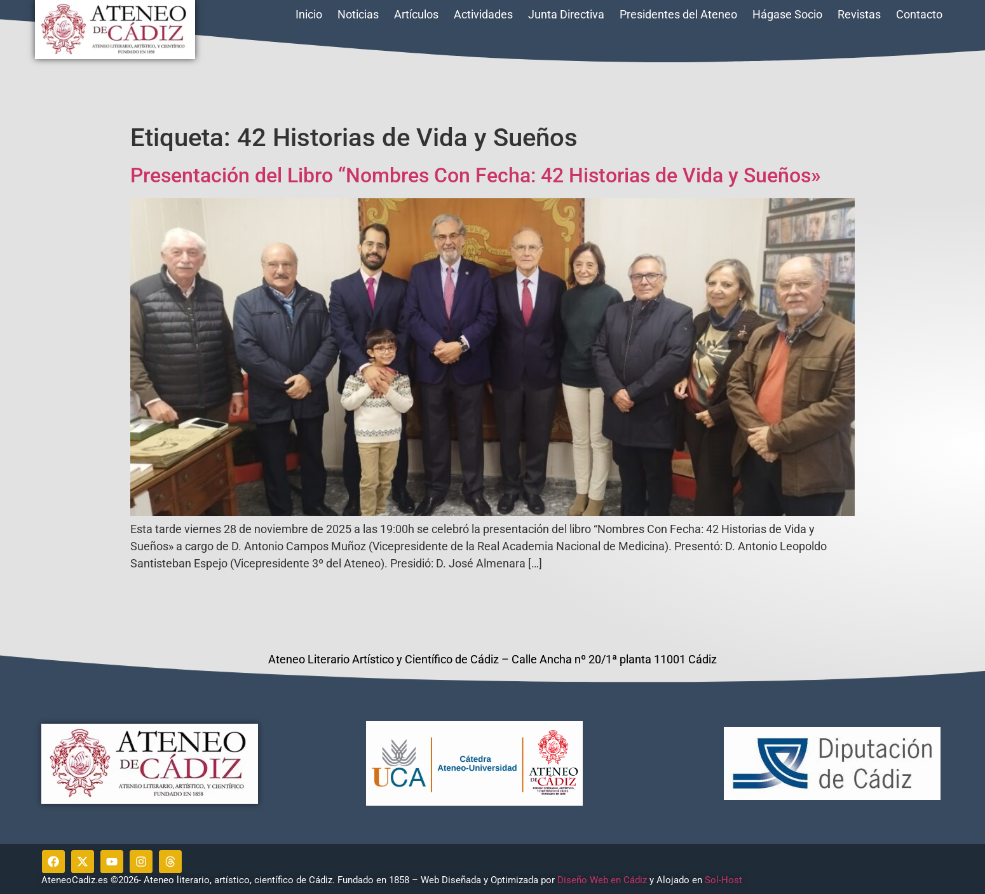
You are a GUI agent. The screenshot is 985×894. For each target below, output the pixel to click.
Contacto (919, 14)
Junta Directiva (566, 14)
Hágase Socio (787, 14)
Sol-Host (725, 880)
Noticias (358, 14)
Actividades (483, 14)
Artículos (416, 14)
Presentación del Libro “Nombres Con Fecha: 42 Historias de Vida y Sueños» (475, 175)
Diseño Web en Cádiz (602, 880)
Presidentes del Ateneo (678, 14)
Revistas (859, 14)
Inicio (309, 14)
